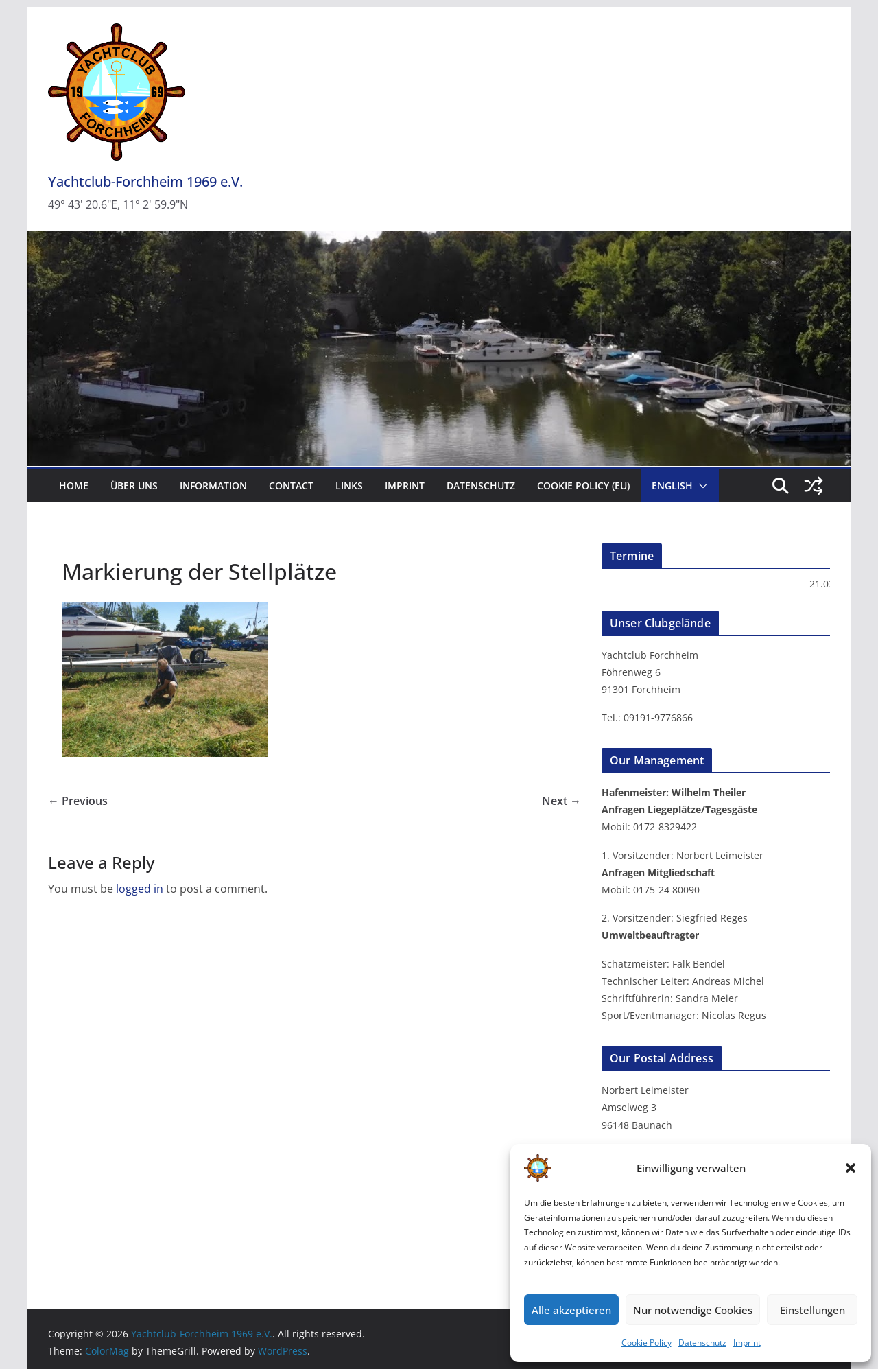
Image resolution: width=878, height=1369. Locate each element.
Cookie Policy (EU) (583, 485)
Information (213, 485)
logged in (139, 888)
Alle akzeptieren (571, 1310)
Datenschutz (702, 1342)
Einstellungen (812, 1310)
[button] (850, 1168)
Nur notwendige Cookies (692, 1310)
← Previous (78, 800)
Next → (561, 800)
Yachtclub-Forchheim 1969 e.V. (145, 181)
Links (349, 485)
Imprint (747, 1342)
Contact (291, 485)
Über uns (134, 485)
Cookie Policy (646, 1342)
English (672, 485)
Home (73, 485)
